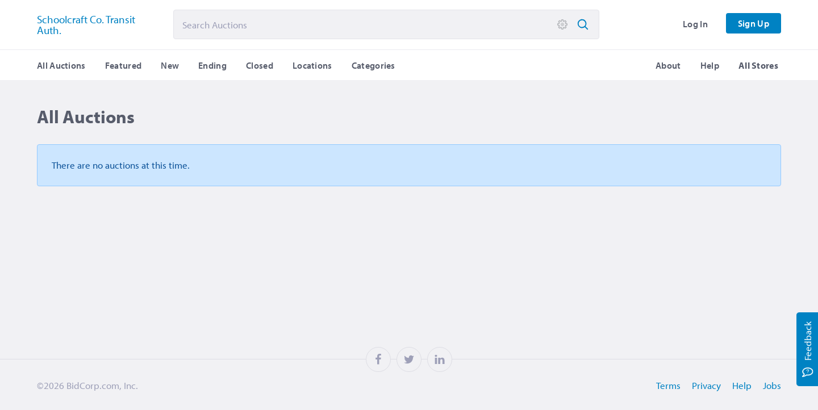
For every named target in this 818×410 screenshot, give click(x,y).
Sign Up (753, 23)
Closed (259, 65)
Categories (373, 65)
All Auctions (61, 65)
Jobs (772, 385)
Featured (123, 65)
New (170, 65)
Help (709, 65)
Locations (312, 65)
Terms (668, 385)
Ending (212, 65)
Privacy (706, 385)
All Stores (758, 65)
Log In (695, 24)
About (668, 65)
